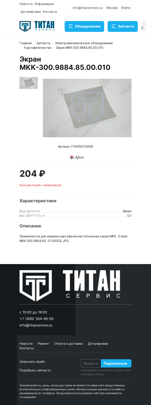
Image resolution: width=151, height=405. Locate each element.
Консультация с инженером (40, 185)
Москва (112, 8)
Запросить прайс (32, 361)
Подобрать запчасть (35, 370)
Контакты (50, 11)
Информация (44, 4)
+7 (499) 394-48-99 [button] (37, 319)
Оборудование (84, 26)
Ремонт (44, 343)
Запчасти (122, 26)
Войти (125, 8)
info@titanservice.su (88, 8)
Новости (26, 4)
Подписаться (115, 363)
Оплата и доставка (69, 343)
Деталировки (31, 11)
